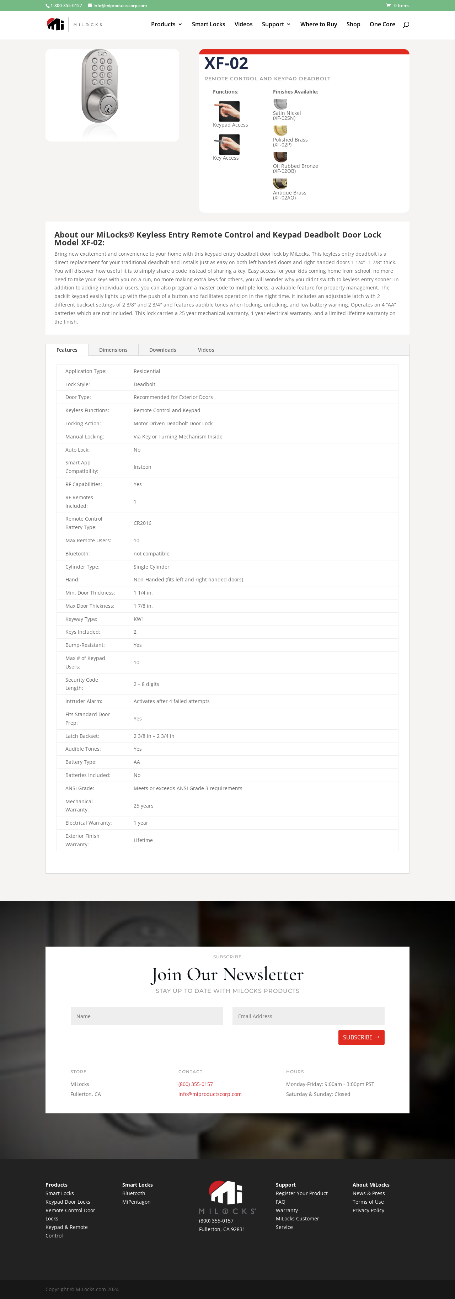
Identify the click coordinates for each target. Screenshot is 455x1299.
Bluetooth (133, 1193)
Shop (353, 25)
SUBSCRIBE (358, 1037)
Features (67, 349)
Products (163, 25)
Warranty (287, 1210)
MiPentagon (136, 1201)
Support (273, 25)
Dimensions (113, 349)
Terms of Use (368, 1201)
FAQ (280, 1201)
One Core (382, 25)
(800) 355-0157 (195, 1084)
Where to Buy (318, 25)
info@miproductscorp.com (210, 1094)
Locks (83, 1201)
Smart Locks (208, 25)
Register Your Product (302, 1193)
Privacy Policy (368, 1210)
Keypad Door (61, 1201)
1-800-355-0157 (66, 5)
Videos (244, 25)
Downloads (162, 349)
